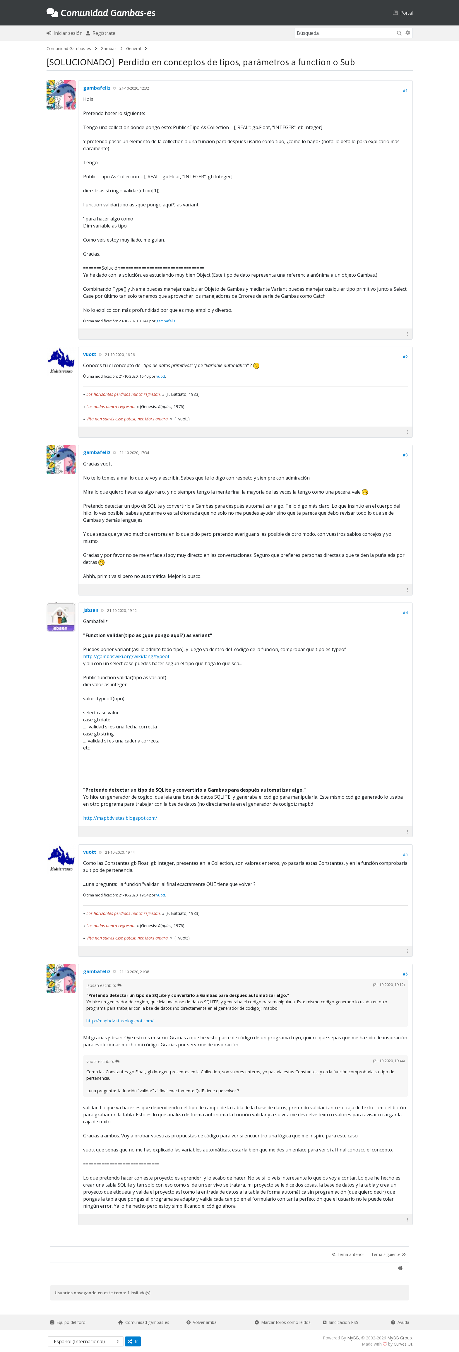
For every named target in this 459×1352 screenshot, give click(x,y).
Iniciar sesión (65, 33)
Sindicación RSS (340, 1322)
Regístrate (100, 33)
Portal (403, 12)
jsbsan (90, 610)
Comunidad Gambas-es (69, 48)
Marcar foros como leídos (283, 1322)
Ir (133, 1341)
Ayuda (400, 1322)
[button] (408, 334)
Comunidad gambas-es (143, 1322)
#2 (405, 357)
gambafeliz (97, 88)
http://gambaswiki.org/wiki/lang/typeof (126, 656)
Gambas (109, 48)
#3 (405, 455)
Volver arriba (201, 1322)
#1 (405, 90)
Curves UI (403, 1344)
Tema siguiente (388, 1254)
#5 (405, 854)
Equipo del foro (67, 1322)
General (133, 48)
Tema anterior (348, 1254)
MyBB (353, 1338)
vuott (89, 354)
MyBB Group (399, 1338)
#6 (405, 974)
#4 (405, 612)
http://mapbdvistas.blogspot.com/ (120, 818)
